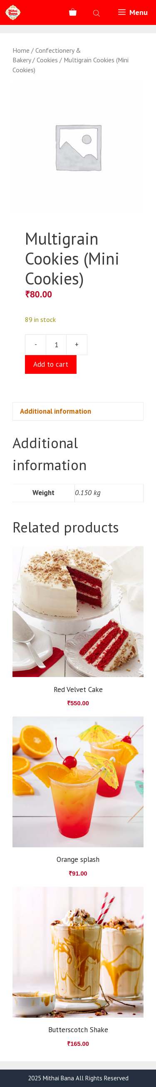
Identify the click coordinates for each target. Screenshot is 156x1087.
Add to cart (50, 364)
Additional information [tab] (55, 411)
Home (21, 50)
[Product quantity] (56, 344)
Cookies (47, 60)
